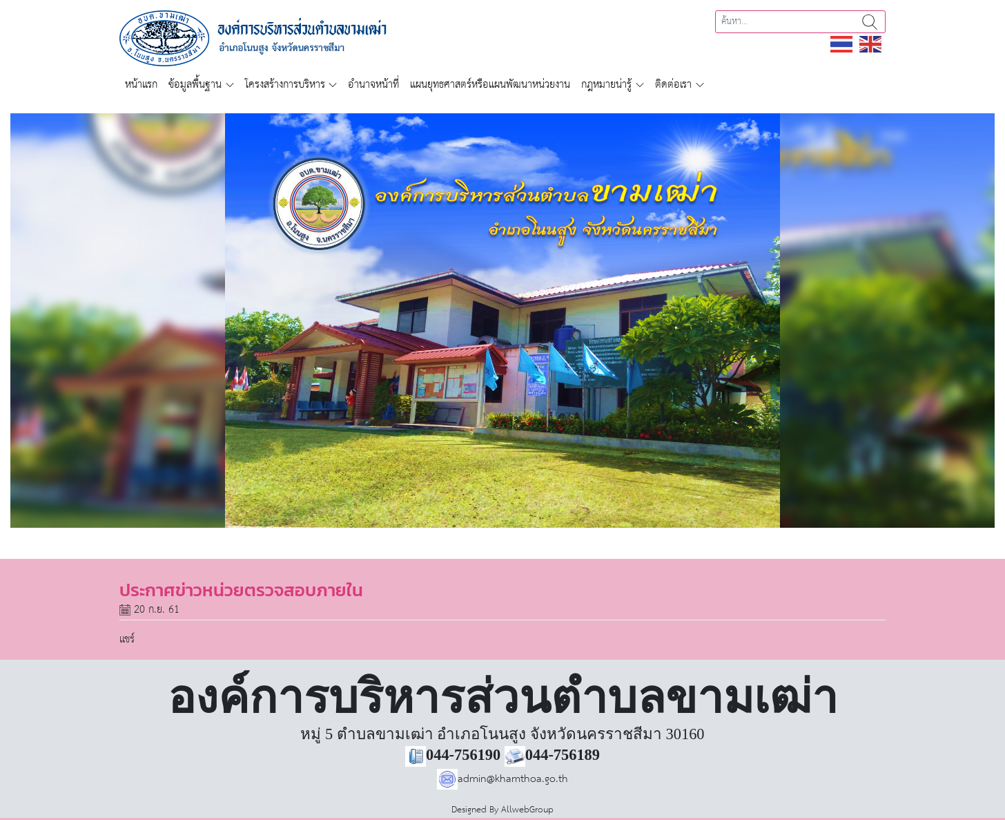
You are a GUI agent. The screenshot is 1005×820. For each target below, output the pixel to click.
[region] (502, 320)
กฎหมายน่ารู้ (606, 85)
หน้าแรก (141, 85)
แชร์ (127, 639)
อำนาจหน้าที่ (373, 85)
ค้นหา (870, 21)
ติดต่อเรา (673, 85)
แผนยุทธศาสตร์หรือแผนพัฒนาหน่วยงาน (490, 85)
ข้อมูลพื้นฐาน (195, 85)
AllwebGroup (527, 810)
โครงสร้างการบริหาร (285, 85)
